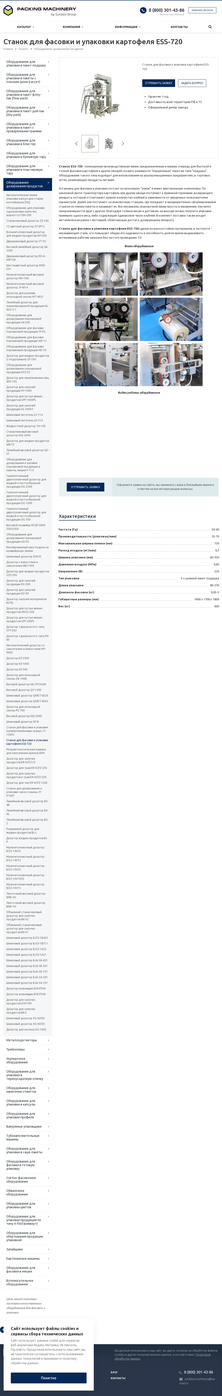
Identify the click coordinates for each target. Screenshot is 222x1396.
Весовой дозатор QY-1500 (23, 689)
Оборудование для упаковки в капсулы (20, 1102)
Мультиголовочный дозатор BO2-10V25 (25, 867)
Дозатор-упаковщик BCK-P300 (26, 988)
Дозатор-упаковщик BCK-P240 (26, 994)
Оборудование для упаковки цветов (20, 1205)
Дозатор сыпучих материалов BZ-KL (26, 601)
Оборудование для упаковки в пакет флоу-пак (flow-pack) (23, 94)
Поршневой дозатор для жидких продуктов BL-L (22, 830)
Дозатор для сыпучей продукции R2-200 (20, 582)
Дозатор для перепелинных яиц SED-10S (27, 379)
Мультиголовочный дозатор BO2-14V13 (25, 858)
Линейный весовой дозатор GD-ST (27, 452)
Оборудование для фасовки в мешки (20, 1269)
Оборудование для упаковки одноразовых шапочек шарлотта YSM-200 (25, 211)
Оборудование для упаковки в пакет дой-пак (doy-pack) (25, 111)
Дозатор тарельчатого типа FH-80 (27, 638)
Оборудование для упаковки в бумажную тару (26, 155)
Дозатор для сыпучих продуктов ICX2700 (20, 1001)
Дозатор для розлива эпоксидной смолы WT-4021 (24, 295)
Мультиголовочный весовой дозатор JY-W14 (25, 285)
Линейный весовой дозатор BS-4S (27, 812)
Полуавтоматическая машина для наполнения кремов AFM (26, 751)
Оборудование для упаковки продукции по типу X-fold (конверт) (23, 1220)
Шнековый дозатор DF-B (22, 721)
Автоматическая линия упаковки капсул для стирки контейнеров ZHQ (24, 199)
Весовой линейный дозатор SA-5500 (27, 248)
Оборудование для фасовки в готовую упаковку (20, 1165)
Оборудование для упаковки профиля (20, 1115)
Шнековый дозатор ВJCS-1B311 (27, 943)
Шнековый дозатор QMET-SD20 (27, 695)
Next (121, 144)
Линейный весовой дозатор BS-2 (27, 821)
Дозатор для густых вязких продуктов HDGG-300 (24, 610)
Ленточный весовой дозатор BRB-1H (25, 904)
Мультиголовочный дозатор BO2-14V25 (25, 849)
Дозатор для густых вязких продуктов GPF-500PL (24, 619)
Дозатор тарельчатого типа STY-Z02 (25, 628)
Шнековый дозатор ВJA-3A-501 (27, 977)
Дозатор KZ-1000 (17, 663)
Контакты (179, 26)
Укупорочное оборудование (17, 1060)
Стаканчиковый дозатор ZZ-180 (27, 220)
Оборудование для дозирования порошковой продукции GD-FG (23, 538)
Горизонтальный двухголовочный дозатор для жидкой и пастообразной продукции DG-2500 (26, 481)
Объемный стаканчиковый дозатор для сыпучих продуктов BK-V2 (24, 916)
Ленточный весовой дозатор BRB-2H (25, 895)
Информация (127, 27)
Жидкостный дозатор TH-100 (26, 426)
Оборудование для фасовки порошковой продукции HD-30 (26, 348)
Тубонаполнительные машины (22, 1137)
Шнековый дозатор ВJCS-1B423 (27, 937)
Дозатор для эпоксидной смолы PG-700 (23, 708)
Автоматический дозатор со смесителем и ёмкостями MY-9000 (26, 649)
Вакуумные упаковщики (23, 1126)
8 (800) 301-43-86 (166, 10)
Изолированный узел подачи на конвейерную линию (27, 549)
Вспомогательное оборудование (19, 1282)
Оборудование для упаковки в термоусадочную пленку (24, 1075)
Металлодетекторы (21, 1040)
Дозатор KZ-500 (16, 669)
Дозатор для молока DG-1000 (26, 1029)
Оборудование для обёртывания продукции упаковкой (24, 1236)
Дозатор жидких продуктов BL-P (27, 840)
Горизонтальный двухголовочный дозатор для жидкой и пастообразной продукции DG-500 (26, 514)
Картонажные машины (23, 1258)
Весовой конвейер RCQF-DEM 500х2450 (25, 527)
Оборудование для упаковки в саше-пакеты (24, 1150)
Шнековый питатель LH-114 (24, 420)
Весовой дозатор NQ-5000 (24, 716)
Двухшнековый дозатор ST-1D (26, 241)
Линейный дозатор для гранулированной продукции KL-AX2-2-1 (27, 306)
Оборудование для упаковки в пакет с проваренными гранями (23, 127)
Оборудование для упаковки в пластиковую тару (24, 169)
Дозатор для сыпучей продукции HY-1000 (20, 389)
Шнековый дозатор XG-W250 (25, 1023)
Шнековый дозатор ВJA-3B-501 (27, 965)
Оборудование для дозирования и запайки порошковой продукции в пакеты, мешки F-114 (23, 465)
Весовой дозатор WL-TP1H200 (26, 684)
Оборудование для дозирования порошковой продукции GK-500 (23, 319)
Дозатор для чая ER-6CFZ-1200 (26, 782)
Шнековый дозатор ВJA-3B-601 (27, 960)
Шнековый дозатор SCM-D (23, 556)
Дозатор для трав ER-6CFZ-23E (26, 767)
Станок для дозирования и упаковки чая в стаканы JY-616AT (24, 792)
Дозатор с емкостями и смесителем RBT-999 (22, 564)
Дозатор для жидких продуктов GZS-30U (27, 573)
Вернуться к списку (18, 1330)
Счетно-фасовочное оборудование (21, 1179)
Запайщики (14, 1249)
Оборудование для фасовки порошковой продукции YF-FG (26, 330)
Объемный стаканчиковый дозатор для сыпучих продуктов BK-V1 (24, 928)
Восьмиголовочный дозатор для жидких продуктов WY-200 (26, 234)
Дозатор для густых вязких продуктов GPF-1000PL (24, 398)
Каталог (25, 27)
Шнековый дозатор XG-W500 (25, 1018)
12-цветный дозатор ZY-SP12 (25, 226)
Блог (114, 1372)
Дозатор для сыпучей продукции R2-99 (20, 591)
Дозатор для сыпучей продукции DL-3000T (20, 407)
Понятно (48, 1378)
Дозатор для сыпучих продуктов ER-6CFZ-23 (21, 760)
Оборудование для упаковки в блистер (21, 142)
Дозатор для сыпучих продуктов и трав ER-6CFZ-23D (26, 775)
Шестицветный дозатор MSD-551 (26, 267)
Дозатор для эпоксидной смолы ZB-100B (23, 677)
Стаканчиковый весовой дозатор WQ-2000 (22, 433)
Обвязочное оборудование (17, 1192)
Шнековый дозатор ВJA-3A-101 (27, 982)
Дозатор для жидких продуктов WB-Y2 (27, 442)
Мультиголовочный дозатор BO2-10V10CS (25, 877)
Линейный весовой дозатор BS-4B (27, 803)
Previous (78, 144)
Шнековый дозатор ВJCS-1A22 (26, 949)
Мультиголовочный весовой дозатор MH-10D (25, 276)
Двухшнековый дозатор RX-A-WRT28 (26, 258)
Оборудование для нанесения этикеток (21, 1089)
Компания (73, 27)
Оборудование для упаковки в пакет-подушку (26, 63)
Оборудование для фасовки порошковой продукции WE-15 (26, 339)
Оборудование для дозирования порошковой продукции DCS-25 (23, 368)
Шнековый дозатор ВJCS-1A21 (26, 954)
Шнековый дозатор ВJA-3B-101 (27, 971)
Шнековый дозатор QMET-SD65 (27, 701)
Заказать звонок (202, 10)
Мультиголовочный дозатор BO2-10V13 (25, 886)
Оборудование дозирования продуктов (24, 184)
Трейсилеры (15, 1049)
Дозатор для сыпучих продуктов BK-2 (20, 1011)
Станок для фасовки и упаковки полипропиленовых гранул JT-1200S (27, 731)
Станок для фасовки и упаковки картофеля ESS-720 (27, 742)
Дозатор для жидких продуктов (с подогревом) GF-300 (27, 357)
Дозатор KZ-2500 (17, 658)
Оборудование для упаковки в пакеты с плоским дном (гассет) (23, 78)
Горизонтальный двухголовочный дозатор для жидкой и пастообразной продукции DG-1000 (26, 498)
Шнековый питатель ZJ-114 (24, 414)
